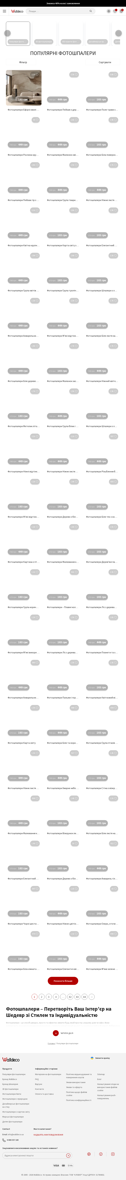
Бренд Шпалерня (10, 1084)
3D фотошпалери (10, 1089)
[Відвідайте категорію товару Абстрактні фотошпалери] (71, 34)
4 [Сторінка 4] (56, 997)
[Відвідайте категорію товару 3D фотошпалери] (44, 34)
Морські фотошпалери (13, 1116)
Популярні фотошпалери (13, 1074)
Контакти (39, 1089)
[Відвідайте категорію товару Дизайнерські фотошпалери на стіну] (97, 34)
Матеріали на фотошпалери (48, 1074)
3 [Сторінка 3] (48, 997)
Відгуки (38, 1084)
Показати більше (63, 980)
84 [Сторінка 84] (84, 997)
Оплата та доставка (44, 1094)
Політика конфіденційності (78, 1100)
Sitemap (101, 1074)
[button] (102, 62)
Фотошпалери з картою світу (16, 1111)
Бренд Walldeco (9, 1079)
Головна (51, 1043)
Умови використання (75, 1082)
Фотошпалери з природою (15, 1098)
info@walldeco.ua (16, 1134)
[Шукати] (90, 11)
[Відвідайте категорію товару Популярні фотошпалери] (18, 34)
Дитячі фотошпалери (12, 1121)
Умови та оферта (74, 1087)
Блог (99, 1079)
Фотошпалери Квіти (11, 1094)
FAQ (37, 1079)
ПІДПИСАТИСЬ (68, 1155)
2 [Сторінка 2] (41, 997)
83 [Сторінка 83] (77, 997)
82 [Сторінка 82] (70, 997)
